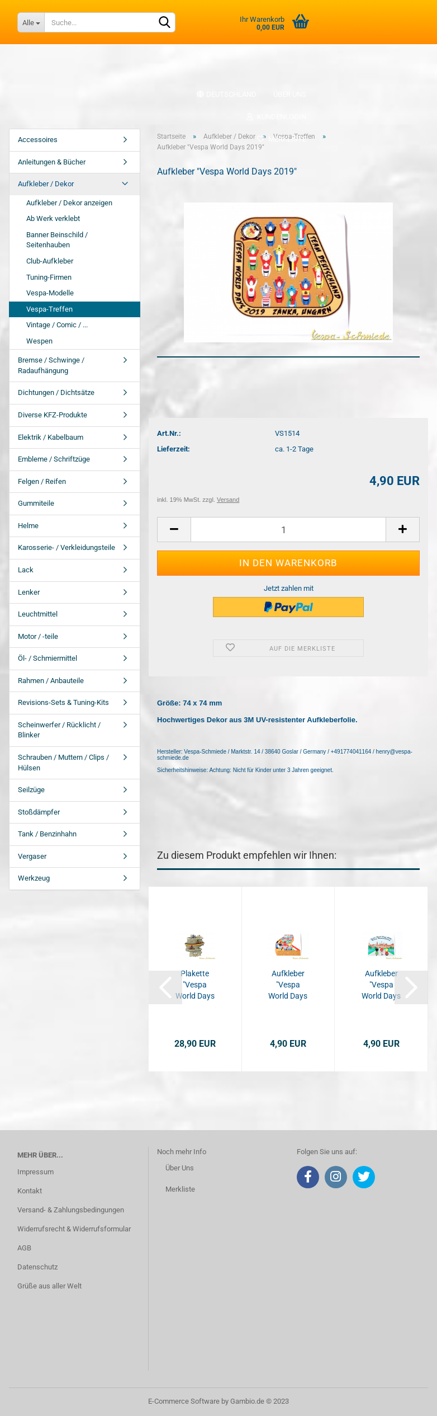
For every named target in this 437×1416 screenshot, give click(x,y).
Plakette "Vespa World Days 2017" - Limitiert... (195, 985)
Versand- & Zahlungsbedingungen (70, 1210)
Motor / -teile (38, 636)
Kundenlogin (275, 116)
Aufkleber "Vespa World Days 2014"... (381, 985)
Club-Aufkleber (49, 261)
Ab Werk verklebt (53, 218)
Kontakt (29, 1191)
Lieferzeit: (173, 449)
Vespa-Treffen (49, 309)
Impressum (35, 1172)
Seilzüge (31, 789)
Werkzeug (34, 878)
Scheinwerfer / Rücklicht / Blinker (59, 730)
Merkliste (281, 139)
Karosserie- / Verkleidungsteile (66, 547)
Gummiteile (36, 503)
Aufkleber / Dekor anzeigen (69, 203)
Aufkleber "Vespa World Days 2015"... (287, 985)
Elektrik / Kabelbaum (50, 437)
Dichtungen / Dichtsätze (56, 392)
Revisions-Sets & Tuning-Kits (63, 702)
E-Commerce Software (184, 1401)
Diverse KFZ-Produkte (52, 415)
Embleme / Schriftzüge (54, 459)
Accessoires (38, 139)
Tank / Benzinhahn (47, 834)
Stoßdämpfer (39, 812)
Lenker (29, 592)
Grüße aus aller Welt (49, 1286)
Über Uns (179, 1168)
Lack (26, 570)
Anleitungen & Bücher (52, 162)
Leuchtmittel (38, 614)
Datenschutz (37, 1267)
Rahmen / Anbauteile (51, 680)
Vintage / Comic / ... (57, 325)
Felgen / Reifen (42, 481)
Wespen (39, 341)
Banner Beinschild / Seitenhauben (57, 240)
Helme (28, 525)
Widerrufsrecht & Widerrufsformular (74, 1229)
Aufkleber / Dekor (46, 184)
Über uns (289, 94)
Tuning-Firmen (49, 277)
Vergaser (32, 856)
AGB (24, 1248)
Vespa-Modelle (50, 293)
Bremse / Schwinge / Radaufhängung (51, 365)
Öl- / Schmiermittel (47, 658)
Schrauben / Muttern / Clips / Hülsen (63, 762)
